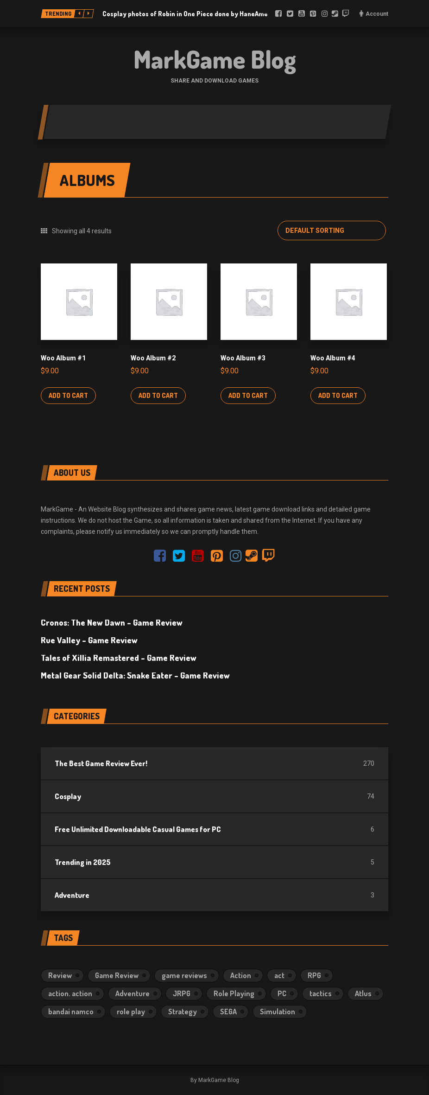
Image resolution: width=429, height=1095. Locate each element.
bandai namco (71, 1011)
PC (282, 993)
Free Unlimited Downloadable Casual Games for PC (138, 829)
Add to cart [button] (68, 395)
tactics (320, 993)
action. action (70, 993)
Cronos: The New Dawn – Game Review (112, 622)
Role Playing (234, 993)
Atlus (363, 993)
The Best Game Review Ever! (101, 763)
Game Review (117, 975)
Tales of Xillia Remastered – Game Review (118, 658)
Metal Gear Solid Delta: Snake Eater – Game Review (135, 675)
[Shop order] (332, 230)
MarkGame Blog (214, 58)
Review (60, 975)
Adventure (72, 895)
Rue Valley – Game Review (89, 640)
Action (240, 975)
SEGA (228, 1011)
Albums (87, 180)
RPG (314, 975)
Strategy (182, 1011)
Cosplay (68, 796)
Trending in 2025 (83, 862)
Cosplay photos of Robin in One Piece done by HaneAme (185, 14)
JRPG (181, 993)
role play (131, 1011)
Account (377, 14)
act (279, 975)
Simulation (277, 1011)
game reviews (184, 975)
